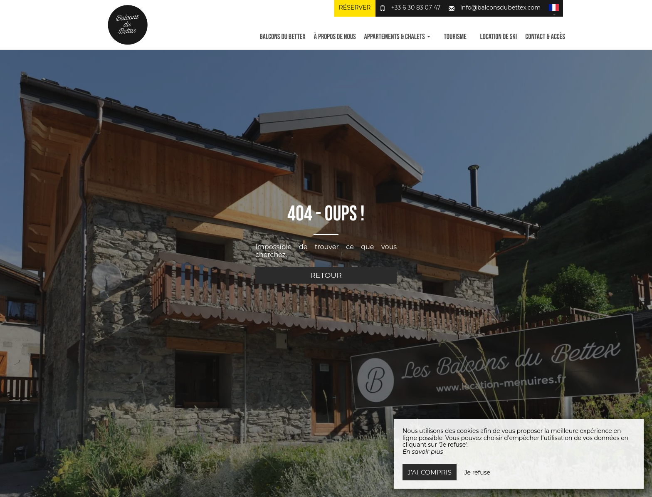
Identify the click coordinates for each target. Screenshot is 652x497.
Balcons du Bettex (282, 36)
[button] (554, 8)
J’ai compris (430, 472)
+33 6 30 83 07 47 (416, 7)
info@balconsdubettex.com (500, 7)
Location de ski (498, 36)
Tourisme (455, 36)
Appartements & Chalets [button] (397, 36)
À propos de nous (335, 36)
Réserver (355, 7)
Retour (326, 275)
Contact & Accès (545, 36)
